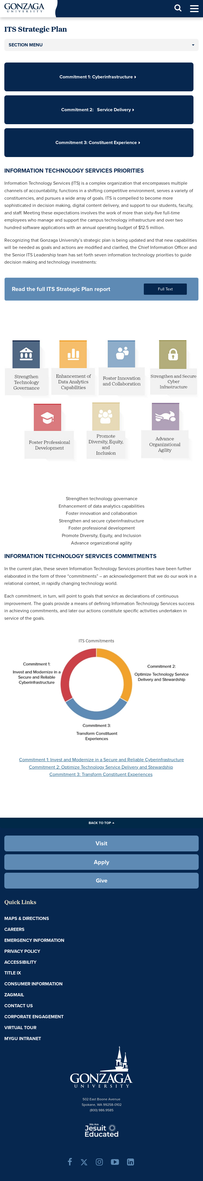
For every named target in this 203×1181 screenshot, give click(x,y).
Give (101, 880)
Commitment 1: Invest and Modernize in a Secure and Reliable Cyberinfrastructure (101, 759)
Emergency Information (34, 940)
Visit (101, 843)
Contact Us (18, 1005)
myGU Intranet (22, 1038)
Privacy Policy (22, 951)
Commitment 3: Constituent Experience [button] (99, 142)
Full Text (165, 289)
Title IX (12, 973)
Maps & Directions (26, 918)
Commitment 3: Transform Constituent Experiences (100, 774)
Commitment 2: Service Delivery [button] (99, 109)
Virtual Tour (20, 1027)
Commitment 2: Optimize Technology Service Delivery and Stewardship (101, 767)
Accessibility (20, 962)
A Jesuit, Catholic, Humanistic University (101, 1130)
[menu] (194, 8)
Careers (14, 929)
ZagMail (14, 994)
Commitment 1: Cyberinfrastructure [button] (99, 76)
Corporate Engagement (34, 1016)
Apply (101, 862)
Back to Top (100, 822)
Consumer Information (33, 983)
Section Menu (26, 44)
